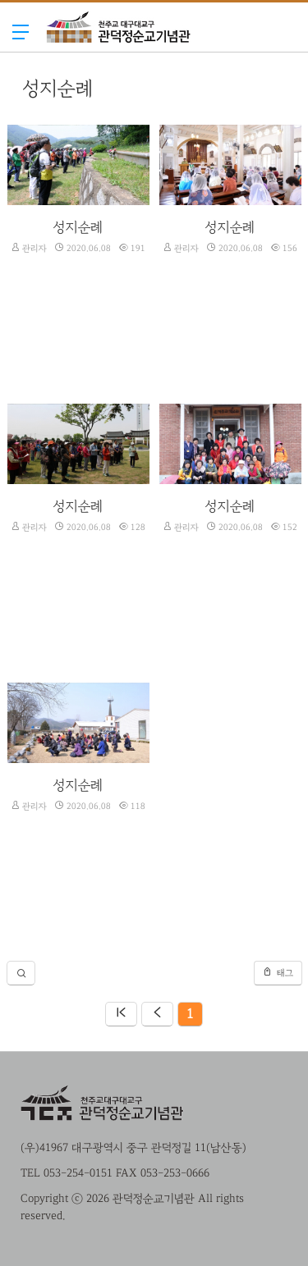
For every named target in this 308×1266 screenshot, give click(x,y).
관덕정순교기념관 (118, 60)
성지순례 (78, 227)
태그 (278, 972)
